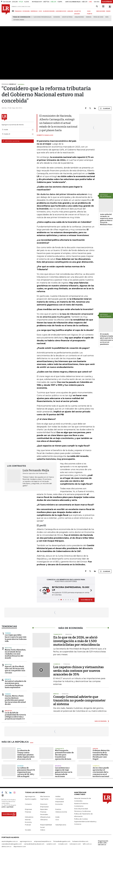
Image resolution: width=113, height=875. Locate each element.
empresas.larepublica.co (42, 841)
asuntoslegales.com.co (10, 841)
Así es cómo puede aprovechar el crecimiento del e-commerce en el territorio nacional (101, 772)
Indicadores (29, 817)
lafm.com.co (87, 844)
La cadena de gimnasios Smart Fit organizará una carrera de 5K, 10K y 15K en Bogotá (26, 772)
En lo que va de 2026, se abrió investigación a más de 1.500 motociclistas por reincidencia (76, 641)
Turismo (8, 633)
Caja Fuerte (44, 799)
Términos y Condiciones (82, 811)
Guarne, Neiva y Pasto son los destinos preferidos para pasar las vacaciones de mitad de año (15, 700)
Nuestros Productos (81, 803)
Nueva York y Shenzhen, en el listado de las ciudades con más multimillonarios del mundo (15, 654)
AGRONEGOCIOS (61, 11)
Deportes (8, 710)
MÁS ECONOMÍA (101, 721)
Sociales (20, 766)
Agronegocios (30, 796)
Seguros (58, 766)
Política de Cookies (81, 819)
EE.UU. (19, 748)
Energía (88, 17)
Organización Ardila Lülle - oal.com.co (103, 842)
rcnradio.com (62, 844)
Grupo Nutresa (67, 17)
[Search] (96, 6)
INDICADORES (100, 11)
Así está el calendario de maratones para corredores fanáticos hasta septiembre (15, 684)
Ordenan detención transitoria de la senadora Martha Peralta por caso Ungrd (101, 754)
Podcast (28, 825)
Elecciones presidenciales (42, 17)
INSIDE (108, 11)
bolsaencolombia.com (80, 841)
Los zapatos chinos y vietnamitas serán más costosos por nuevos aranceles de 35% (78, 670)
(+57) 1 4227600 (7, 807)
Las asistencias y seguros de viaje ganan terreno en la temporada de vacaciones (63, 772)
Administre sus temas (11, 141)
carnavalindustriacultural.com (34, 844)
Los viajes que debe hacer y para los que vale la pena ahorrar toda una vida (15, 638)
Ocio (57, 819)
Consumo (28, 804)
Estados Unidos (19, 19)
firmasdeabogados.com (61, 841)
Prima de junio (98, 17)
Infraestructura (45, 817)
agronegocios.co (26, 841)
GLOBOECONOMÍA (49, 11)
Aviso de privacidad (81, 808)
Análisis (57, 796)
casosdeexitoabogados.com (12, 844)
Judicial (95, 748)
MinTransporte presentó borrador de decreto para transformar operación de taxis (64, 754)
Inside (57, 817)
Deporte (8, 679)
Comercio (96, 766)
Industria (8, 648)
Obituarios (43, 819)
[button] (40, 590)
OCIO (40, 11)
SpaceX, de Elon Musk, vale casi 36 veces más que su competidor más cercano (15, 669)
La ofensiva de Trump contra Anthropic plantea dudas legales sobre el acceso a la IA (25, 754)
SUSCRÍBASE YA (86, 600)
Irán (106, 17)
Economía (56, 17)
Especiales (44, 809)
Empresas (28, 809)
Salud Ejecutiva (60, 825)
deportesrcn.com (20, 846)
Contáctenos (78, 806)
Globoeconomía (61, 812)
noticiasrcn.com (75, 844)
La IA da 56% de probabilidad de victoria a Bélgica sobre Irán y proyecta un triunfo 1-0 (15, 716)
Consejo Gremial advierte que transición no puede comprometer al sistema (79, 700)
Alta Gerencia (45, 796)
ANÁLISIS (70, 11)
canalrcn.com (51, 844)
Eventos (58, 809)
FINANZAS (18, 11)
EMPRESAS (34, 11)
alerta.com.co (6, 846)
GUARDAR (105, 108)
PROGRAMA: (9, 84)
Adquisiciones (79, 17)
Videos (42, 830)
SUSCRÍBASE (107, 2)
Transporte (59, 748)
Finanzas (28, 812)
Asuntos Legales (30, 799)
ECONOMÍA (26, 11)
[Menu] (13, 11)
